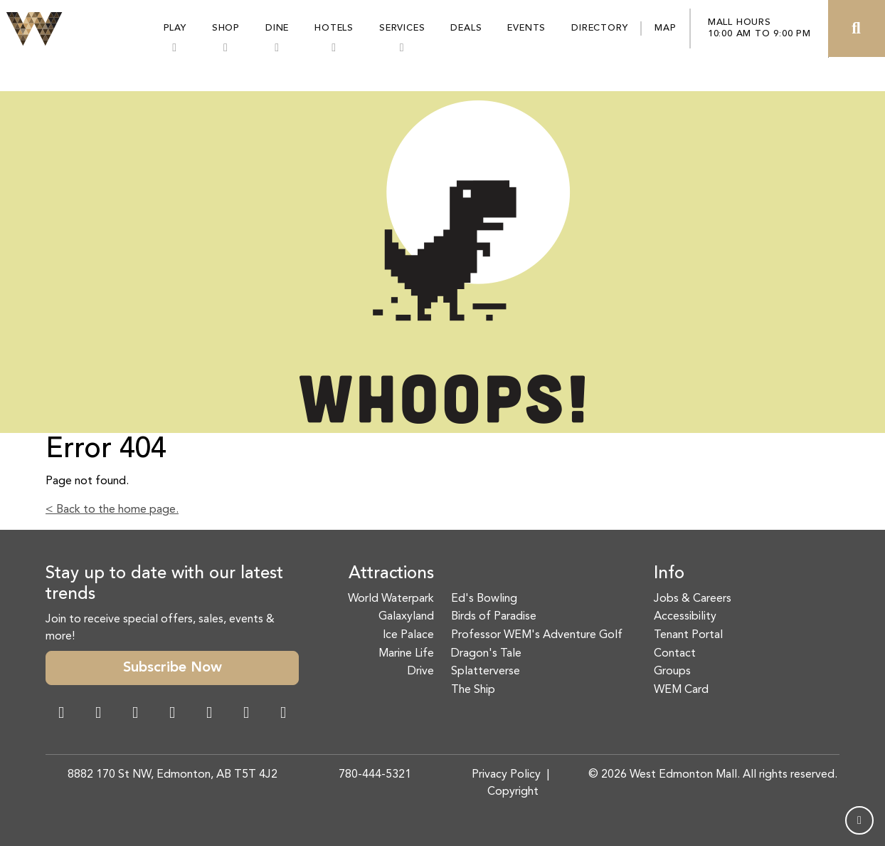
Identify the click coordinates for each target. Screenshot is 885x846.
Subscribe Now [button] (172, 668)
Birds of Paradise (493, 616)
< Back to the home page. (112, 510)
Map (665, 28)
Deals (466, 28)
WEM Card (681, 690)
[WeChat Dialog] (209, 714)
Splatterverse (485, 671)
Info (669, 574)
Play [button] (175, 28)
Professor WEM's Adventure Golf (536, 635)
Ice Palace (408, 635)
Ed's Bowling (484, 599)
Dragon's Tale (486, 653)
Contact (675, 653)
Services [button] (402, 28)
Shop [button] (226, 28)
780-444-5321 (375, 774)
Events (526, 28)
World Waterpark (391, 599)
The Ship (473, 690)
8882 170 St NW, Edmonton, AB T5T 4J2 (172, 774)
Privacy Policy (506, 774)
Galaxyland (406, 616)
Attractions (391, 574)
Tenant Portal (688, 635)
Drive (421, 671)
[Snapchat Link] (135, 714)
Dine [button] (277, 28)
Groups (672, 671)
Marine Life (406, 653)
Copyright (513, 792)
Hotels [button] (334, 28)
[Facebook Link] (61, 714)
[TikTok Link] (246, 714)
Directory (599, 28)
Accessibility (685, 616)
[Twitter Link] (172, 714)
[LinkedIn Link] (283, 714)
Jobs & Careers (692, 599)
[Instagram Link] (98, 714)
